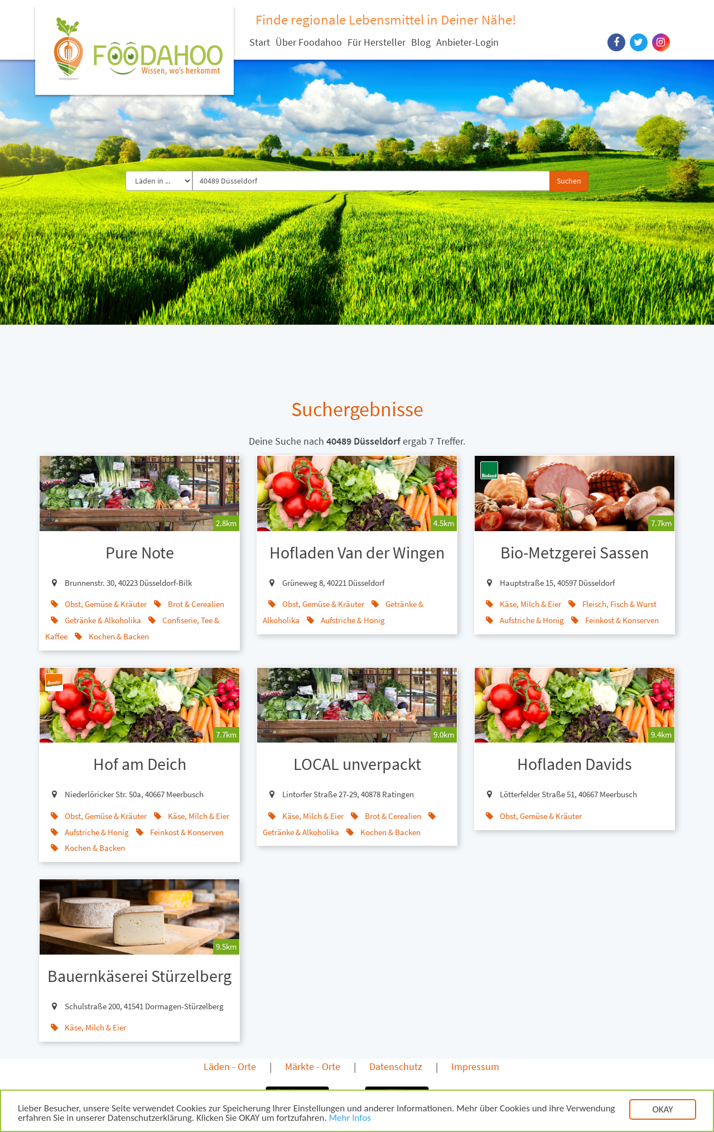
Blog (421, 42)
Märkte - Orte (312, 1066)
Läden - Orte (230, 1066)
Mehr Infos (350, 1119)
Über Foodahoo (309, 42)
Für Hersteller (377, 42)
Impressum (475, 1066)
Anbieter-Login (467, 42)
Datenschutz (395, 1066)
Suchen (569, 181)
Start (259, 42)
